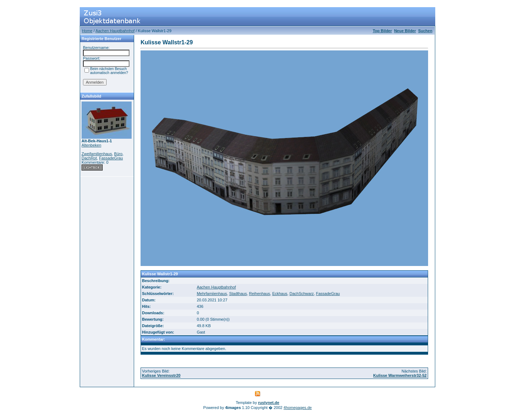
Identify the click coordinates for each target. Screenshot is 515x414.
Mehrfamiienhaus (212, 293)
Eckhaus (279, 293)
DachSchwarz (301, 293)
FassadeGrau (111, 158)
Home (87, 31)
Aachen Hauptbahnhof (114, 31)
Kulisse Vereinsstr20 (161, 375)
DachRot (89, 158)
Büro (118, 154)
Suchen (425, 31)
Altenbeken (91, 145)
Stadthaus (238, 293)
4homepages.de (298, 407)
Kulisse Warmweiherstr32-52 (400, 375)
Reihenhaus (259, 293)
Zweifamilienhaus (97, 154)
